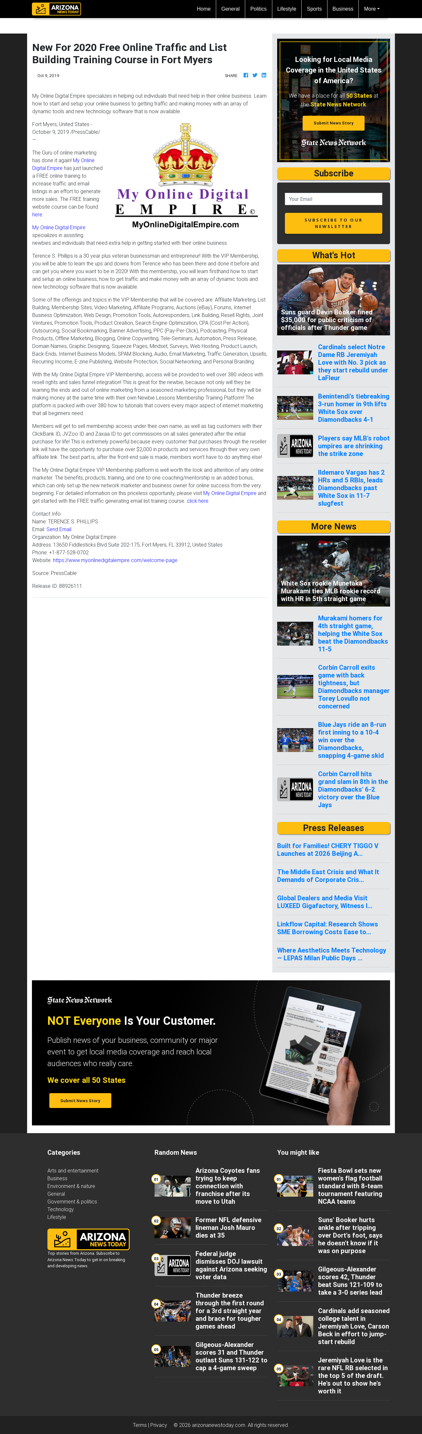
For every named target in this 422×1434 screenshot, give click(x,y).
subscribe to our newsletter (334, 223)
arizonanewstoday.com (218, 1425)
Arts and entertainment (72, 1170)
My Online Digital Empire (58, 227)
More (370, 9)
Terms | (141, 1425)
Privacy (158, 1425)
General (230, 9)
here (37, 214)
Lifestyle (286, 9)
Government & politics (72, 1201)
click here (197, 501)
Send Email (58, 529)
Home (206, 8)
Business (343, 9)
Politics (258, 9)
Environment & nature (71, 1186)
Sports (314, 9)
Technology (60, 1209)
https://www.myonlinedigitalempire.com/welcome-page (115, 560)
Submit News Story (334, 123)
